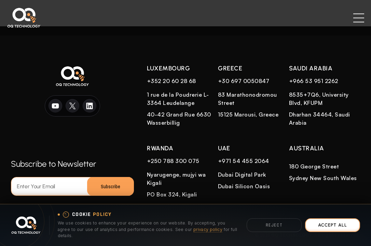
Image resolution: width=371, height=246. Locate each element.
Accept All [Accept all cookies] (332, 225)
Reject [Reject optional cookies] (274, 225)
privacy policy (207, 229)
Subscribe (110, 186)
